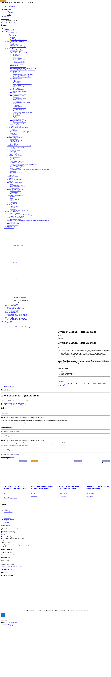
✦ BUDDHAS (10, 175)
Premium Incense (17, 110)
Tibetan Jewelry (14, 192)
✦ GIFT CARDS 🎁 (9, 30)
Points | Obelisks (17, 85)
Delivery (6, 8)
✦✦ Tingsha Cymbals (12, 225)
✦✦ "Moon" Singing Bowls (14, 219)
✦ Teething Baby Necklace (16, 64)
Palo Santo (12, 129)
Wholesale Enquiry (8, 512)
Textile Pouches (14, 206)
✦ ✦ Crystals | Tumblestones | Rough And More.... (22, 70)
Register (9, 10)
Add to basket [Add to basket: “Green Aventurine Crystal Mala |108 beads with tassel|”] (13, 498)
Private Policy (7, 518)
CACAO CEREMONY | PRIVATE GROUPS (18, 320)
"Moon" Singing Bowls (15, 168)
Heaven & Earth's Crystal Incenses (21, 102)
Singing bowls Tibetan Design (17, 165)
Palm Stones (16, 82)
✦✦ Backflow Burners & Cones (18, 120)
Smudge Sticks (13, 130)
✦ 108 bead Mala (14, 65)
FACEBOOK (10, 400)
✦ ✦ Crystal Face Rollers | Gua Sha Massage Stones (23, 68)
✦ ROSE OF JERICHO (12, 136)
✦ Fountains (10, 178)
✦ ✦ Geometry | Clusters (16, 78)
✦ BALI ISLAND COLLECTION (15, 195)
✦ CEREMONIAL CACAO (14, 126)
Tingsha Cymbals (14, 173)
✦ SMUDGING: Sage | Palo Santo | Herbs (17, 127)
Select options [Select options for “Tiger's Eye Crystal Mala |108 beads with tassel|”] (62, 496)
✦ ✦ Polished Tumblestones (17, 89)
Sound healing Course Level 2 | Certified (17, 315)
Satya (14, 116)
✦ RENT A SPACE (8, 321)
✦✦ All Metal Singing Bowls (14, 213)
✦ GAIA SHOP (7, 31)
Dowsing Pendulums (15, 150)
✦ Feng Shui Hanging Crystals (14, 179)
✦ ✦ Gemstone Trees (15, 71)
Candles (12, 158)
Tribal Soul (15, 117)
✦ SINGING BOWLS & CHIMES (15, 161)
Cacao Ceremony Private (13, 311)
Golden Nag (16, 105)
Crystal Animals (17, 81)
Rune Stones (13, 151)
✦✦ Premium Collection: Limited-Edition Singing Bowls (21, 214)
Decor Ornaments (14, 199)
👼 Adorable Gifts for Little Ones (18, 40)
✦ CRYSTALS (10, 48)
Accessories (13, 171)
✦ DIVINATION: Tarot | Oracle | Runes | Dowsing (19, 146)
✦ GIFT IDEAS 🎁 (12, 35)
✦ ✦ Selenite (13, 92)
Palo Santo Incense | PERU (19, 109)
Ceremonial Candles (15, 157)
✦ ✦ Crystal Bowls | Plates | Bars (18, 67)
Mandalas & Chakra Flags (16, 185)
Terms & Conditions (9, 519)
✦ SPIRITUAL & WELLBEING (15, 182)
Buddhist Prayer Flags (15, 191)
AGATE (104, 383)
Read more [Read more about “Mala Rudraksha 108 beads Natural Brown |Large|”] (34, 496)
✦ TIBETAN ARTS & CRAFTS (15, 189)
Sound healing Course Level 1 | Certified (17, 314)
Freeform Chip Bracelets (19, 59)
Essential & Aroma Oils (16, 140)
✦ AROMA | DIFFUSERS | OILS (15, 137)
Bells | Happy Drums (15, 172)
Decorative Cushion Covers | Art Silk (19, 210)
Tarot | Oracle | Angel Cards (17, 147)
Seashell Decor (13, 202)
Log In (8, 13)
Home (2, 326)
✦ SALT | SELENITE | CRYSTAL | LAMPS (18, 41)
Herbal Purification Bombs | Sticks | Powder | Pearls (23, 131)
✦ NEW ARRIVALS (12, 32)
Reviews (6, 510)
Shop (6, 326)
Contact (6, 507)
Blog (5, 324)
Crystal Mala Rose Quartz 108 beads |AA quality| (13, 404)
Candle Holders (14, 159)
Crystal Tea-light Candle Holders (18, 47)
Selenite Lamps (13, 44)
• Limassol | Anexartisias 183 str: (9, 555)
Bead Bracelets (16, 57)
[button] (4, 4)
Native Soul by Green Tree (19, 108)
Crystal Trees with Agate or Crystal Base (23, 75)
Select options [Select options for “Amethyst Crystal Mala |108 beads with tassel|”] (89, 496)
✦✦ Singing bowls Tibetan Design (15, 216)
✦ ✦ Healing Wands (15, 88)
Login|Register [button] (7, 9)
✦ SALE (9, 34)
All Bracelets (16, 55)
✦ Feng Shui (10, 181)
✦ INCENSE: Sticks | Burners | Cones (16, 94)
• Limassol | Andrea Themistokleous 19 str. (11, 566)
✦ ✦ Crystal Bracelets (15, 54)
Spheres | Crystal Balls (18, 86)
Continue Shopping (62, 383)
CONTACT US (7, 322)
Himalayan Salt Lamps (15, 42)
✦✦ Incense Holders (15, 124)
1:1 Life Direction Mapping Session (16, 308)
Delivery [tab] (12, 386)
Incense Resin (13, 133)
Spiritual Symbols (14, 188)
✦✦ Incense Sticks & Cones (17, 95)
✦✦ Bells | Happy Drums (13, 223)
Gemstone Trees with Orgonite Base (22, 77)
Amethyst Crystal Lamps (16, 45)
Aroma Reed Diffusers (15, 144)
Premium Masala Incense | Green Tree (22, 112)
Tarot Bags (12, 148)
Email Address (4, 531)
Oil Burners (13, 143)
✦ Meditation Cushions (12, 176)
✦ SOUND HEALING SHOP (11, 212)
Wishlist (9, 15)
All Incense (16, 97)
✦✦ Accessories (11, 222)
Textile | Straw (10, 205)
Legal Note (6, 522)
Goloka (15, 103)
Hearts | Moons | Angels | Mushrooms (22, 84)
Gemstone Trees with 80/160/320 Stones (23, 74)
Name (2, 528)
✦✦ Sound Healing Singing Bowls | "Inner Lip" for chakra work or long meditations (28, 220)
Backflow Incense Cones (19, 123)
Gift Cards (12, 37)
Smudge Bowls (13, 134)
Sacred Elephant (17, 113)
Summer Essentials (14, 203)
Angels (11, 184)
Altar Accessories (14, 154)
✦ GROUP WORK (8, 317)
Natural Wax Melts (14, 141)
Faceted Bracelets (17, 58)
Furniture (12, 200)
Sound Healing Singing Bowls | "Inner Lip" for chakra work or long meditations (29, 169)
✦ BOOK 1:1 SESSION (10, 306)
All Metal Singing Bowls (16, 162)
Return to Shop (13, 622)
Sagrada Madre (16, 115)
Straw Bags (12, 209)
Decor (11, 198)
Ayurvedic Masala (17, 99)
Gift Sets (12, 38)
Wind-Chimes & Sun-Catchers (17, 186)
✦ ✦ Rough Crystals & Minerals (18, 91)
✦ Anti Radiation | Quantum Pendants (19, 52)
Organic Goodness (17, 106)
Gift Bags (12, 207)
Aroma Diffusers (14, 139)
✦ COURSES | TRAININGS (11, 313)
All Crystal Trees (17, 72)
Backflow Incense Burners (19, 122)
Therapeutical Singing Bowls (17, 166)
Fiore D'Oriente (17, 101)
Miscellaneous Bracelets (19, 62)
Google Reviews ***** (9, 6)
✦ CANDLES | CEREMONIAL (15, 155)
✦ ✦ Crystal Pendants (15, 51)
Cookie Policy (7, 520)
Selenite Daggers (14, 152)
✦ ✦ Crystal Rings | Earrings (17, 50)
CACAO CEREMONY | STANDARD (16, 318)
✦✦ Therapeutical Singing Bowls (15, 217)
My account (10, 12)
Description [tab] (6, 386)
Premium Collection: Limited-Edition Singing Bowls (23, 164)
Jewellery (12, 196)
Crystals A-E (61, 385)
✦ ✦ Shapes (13, 79)
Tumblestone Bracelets (18, 61)
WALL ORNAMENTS (15, 193)
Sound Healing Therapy (13, 310)
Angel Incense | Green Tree (19, 98)
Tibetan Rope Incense (18, 119)
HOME (5, 28)
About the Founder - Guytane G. (15, 307)
